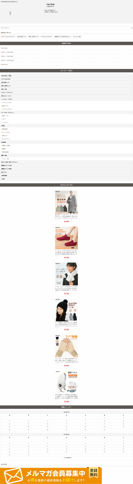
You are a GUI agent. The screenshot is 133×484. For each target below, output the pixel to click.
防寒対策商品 (5, 152)
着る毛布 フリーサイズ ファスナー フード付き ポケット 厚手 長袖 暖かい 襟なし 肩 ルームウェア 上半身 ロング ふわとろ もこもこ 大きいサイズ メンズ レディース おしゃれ (66, 218)
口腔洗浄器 (4, 175)
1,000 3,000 (7, 52)
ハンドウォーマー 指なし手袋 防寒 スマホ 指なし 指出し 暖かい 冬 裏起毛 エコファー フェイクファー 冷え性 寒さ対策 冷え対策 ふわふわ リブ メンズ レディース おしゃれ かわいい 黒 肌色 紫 (66, 362)
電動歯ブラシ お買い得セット (62, 36)
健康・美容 (4, 155)
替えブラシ (4, 172)
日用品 (3, 125)
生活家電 (3, 142)
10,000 (4, 64)
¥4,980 (66, 221)
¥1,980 (66, 257)
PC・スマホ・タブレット (7, 112)
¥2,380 (66, 329)
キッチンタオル (6, 132)
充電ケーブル (5, 115)
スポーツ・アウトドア (6, 92)
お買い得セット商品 (6, 75)
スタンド (4, 119)
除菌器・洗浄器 (6, 145)
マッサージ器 (76, 36)
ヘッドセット (5, 122)
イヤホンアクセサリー (7, 109)
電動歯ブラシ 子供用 (6, 169)
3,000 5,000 (7, 56)
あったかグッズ (6, 139)
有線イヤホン (5, 106)
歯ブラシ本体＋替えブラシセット (9, 162)
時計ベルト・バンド (6, 96)
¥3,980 (66, 402)
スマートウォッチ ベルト (8, 36)
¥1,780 (66, 293)
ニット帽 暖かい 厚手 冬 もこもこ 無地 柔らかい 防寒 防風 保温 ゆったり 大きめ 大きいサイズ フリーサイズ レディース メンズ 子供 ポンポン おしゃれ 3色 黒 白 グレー (66, 326)
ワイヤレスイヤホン (46, 36)
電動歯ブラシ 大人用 (6, 165)
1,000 (4, 48)
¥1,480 (66, 366)
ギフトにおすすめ (5, 79)
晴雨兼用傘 (5, 129)
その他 (3, 179)
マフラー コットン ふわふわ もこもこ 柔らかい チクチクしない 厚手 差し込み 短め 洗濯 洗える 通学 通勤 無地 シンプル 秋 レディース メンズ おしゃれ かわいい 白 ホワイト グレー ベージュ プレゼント (66, 290)
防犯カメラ (5, 135)
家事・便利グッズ (33, 36)
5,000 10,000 (7, 60)
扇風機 (3, 148)
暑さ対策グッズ (22, 36)
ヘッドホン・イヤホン (6, 99)
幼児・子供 (4, 89)
